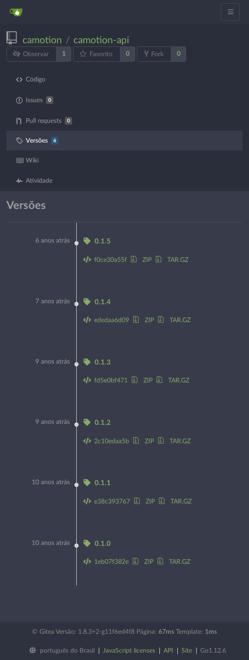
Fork (154, 54)
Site (186, 651)
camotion (42, 40)
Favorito (96, 54)
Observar (31, 54)
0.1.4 (97, 302)
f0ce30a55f (105, 260)
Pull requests (44, 121)
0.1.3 (97, 362)
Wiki (27, 160)
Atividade (34, 181)
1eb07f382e (106, 562)
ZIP (141, 260)
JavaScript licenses (129, 651)
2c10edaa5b (106, 441)
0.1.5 (97, 241)
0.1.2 (97, 422)
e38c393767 (106, 501)
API (168, 651)
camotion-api (101, 40)
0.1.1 (97, 483)
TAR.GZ (172, 260)
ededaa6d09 (106, 320)
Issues (34, 100)
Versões (37, 141)
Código (30, 79)
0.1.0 (97, 543)
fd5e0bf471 (105, 380)
